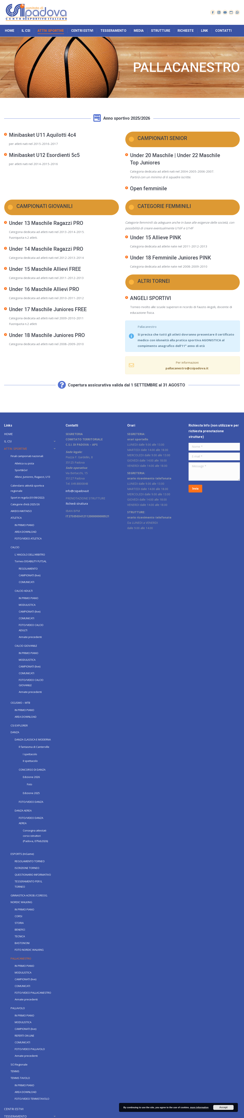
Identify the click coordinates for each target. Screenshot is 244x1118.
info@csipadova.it (77, 491)
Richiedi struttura (77, 503)
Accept (223, 1107)
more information (199, 1107)
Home (7, 67)
